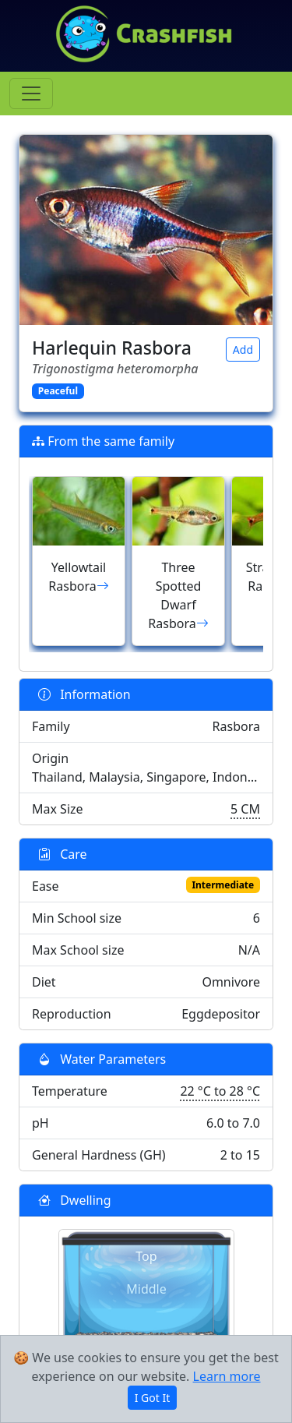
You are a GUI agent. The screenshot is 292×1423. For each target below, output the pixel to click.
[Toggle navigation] (31, 93)
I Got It (153, 1397)
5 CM (245, 808)
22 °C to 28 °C (220, 1091)
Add (243, 349)
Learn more (227, 1376)
